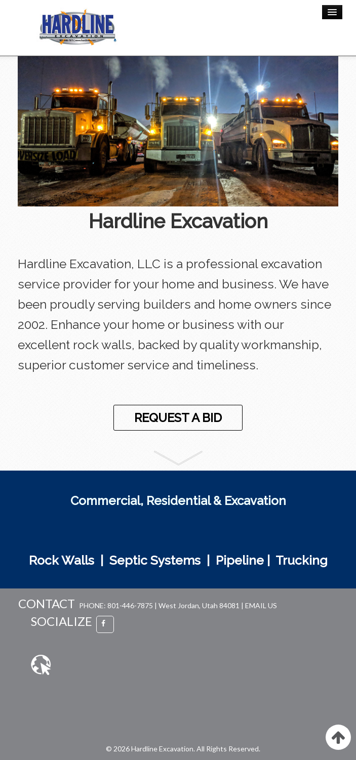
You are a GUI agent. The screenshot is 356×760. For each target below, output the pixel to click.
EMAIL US (261, 605)
